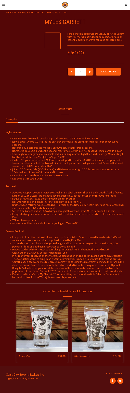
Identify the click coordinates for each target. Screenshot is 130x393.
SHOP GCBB (19, 12)
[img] (42, 326)
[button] (3, 5)
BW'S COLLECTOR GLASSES (39, 12)
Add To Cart (108, 71)
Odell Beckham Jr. (83, 356)
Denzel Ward (26, 356)
